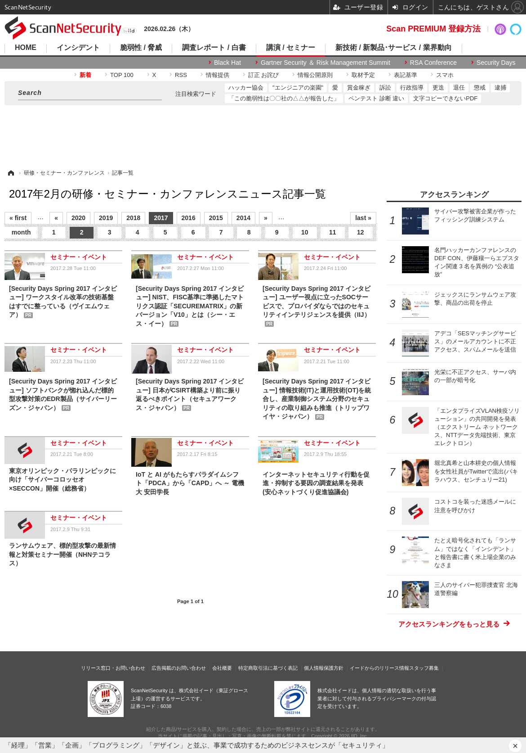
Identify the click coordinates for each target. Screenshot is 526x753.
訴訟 (385, 87)
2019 (106, 217)
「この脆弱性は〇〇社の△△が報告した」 (283, 98)
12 (360, 232)
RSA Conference (433, 62)
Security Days (496, 62)
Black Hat (227, 62)
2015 (216, 217)
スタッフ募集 (424, 668)
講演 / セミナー (290, 47)
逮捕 (500, 87)
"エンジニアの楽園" (297, 87)
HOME (25, 47)
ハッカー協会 (245, 87)
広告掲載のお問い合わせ (179, 668)
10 (304, 232)
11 (332, 232)
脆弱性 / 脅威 (141, 47)
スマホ (445, 75)
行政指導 (411, 87)
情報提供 (217, 75)
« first (18, 217)
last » (363, 217)
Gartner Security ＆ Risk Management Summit (325, 62)
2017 (161, 217)
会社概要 (222, 668)
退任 (459, 87)
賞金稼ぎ (358, 87)
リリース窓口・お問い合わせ (113, 668)
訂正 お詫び (263, 75)
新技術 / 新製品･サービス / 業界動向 (393, 47)
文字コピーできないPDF (445, 98)
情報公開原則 (315, 75)
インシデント (78, 47)
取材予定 (363, 75)
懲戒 (480, 87)
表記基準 (405, 75)
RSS (181, 75)
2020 (78, 217)
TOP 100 (122, 75)
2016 (189, 217)
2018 (133, 217)
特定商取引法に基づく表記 (268, 668)
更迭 (438, 87)
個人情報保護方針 (323, 668)
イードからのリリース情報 (379, 668)
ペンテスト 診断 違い (376, 98)
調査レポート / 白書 (213, 47)
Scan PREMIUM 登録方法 (433, 28)
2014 (243, 217)
